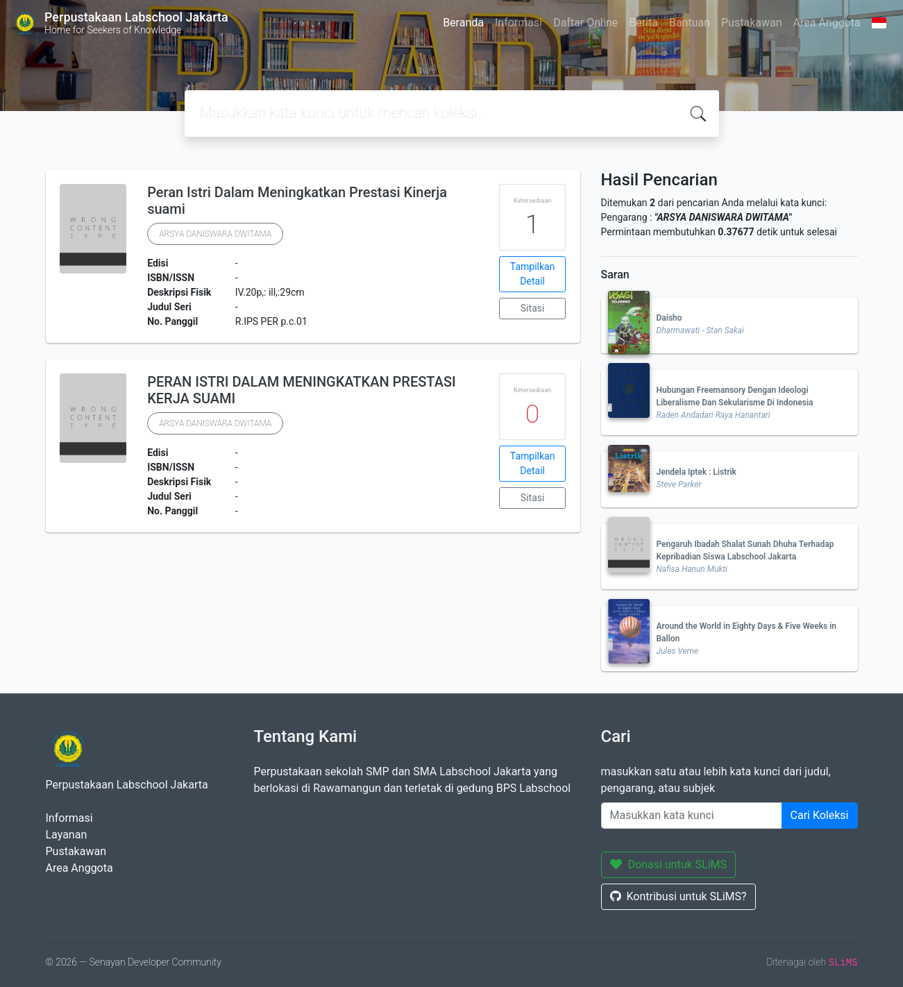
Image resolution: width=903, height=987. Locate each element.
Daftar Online (585, 22)
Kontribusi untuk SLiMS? (678, 896)
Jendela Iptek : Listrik (696, 472)
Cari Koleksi (820, 815)
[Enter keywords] (691, 815)
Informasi (518, 22)
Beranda (463, 22)
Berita (643, 22)
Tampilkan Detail (532, 274)
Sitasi (533, 308)
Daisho (669, 318)
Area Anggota (827, 22)
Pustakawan (751, 22)
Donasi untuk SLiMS (668, 864)
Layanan (66, 834)
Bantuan (689, 22)
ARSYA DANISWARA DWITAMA (215, 234)
